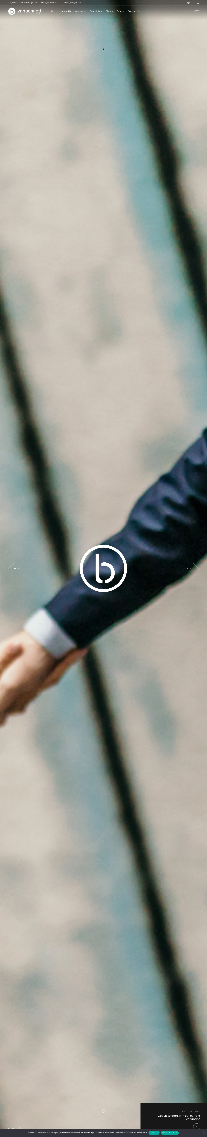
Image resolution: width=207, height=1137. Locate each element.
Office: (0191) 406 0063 (49, 3)
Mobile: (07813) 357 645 (72, 3)
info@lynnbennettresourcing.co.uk (22, 3)
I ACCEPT (154, 1133)
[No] (203, 1132)
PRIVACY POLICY (169, 1133)
